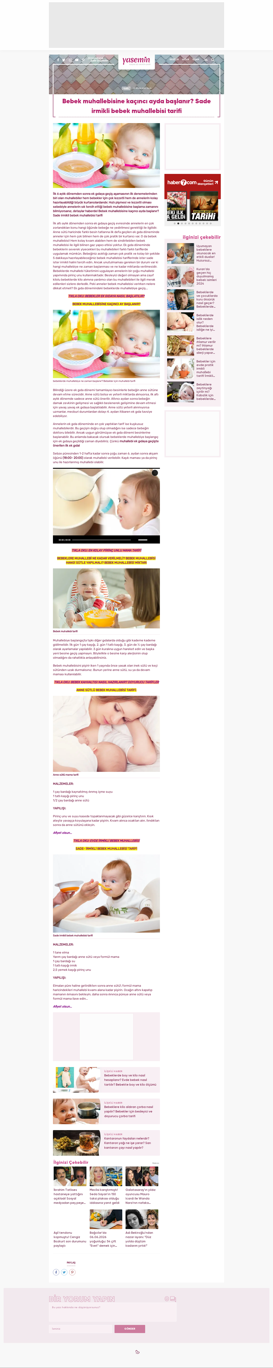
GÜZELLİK (174, 60)
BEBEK (126, 88)
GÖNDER (129, 1329)
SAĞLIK (185, 60)
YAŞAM (195, 60)
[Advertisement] (107, 1036)
